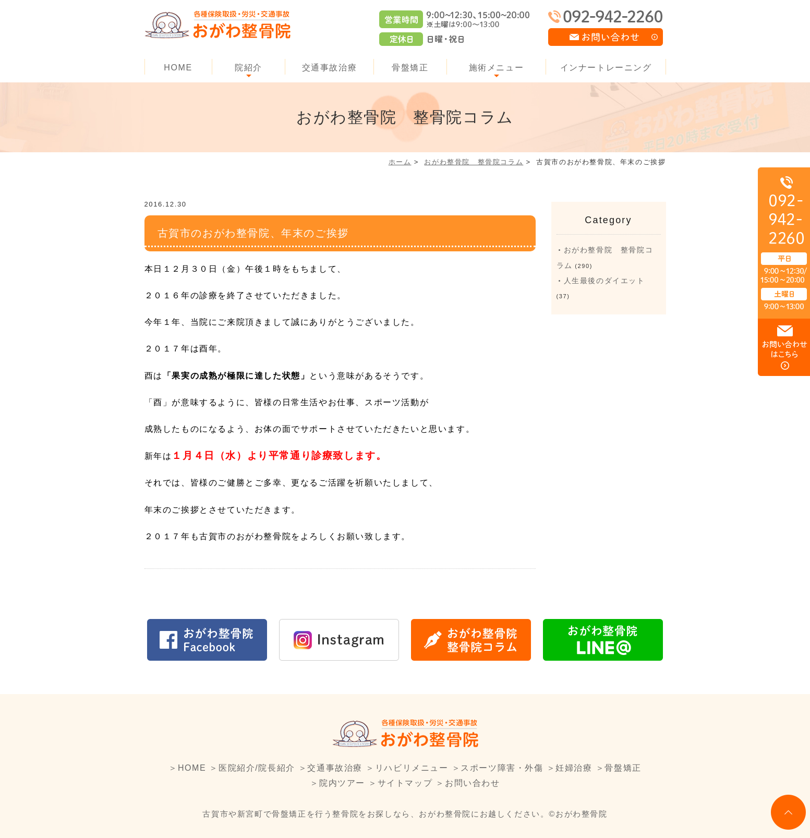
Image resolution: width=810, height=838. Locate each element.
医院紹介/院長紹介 (257, 767)
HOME (178, 67)
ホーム (400, 162)
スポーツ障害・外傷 (502, 767)
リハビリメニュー (412, 767)
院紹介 (248, 67)
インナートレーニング (606, 67)
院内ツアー (342, 783)
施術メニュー (496, 67)
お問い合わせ (472, 783)
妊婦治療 (573, 767)
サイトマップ (405, 783)
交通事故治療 (329, 67)
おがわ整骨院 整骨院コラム (473, 162)
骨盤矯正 (410, 67)
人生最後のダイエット (604, 280)
